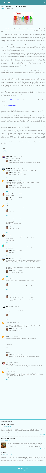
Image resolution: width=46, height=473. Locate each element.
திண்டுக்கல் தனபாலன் (10, 235)
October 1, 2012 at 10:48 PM (17, 295)
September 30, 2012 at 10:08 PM (18, 156)
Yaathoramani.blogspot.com (11, 218)
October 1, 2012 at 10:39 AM (13, 278)
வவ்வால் (7, 306)
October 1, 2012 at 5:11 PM (16, 336)
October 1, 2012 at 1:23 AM (16, 180)
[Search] (44, 2)
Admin (7, 278)
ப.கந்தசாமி (8, 205)
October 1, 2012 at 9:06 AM (17, 185)
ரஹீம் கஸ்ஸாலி (9, 156)
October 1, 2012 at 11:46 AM (14, 292)
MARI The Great (9, 180)
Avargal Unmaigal (9, 193)
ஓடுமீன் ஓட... (4, 452)
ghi (6, 371)
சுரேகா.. (11, 160)
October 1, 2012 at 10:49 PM (17, 314)
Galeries (25, 470)
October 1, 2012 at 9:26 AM (17, 226)
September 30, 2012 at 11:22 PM (18, 168)
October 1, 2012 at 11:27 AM (17, 250)
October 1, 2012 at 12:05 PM (14, 306)
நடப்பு (5, 151)
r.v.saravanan (8, 258)
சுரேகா (7, 2)
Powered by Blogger (23, 468)
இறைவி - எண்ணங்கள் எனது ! (8, 438)
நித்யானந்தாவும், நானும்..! (7, 424)
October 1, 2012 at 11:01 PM (17, 354)
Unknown (7, 322)
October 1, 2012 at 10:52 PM (17, 328)
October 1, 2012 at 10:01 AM (19, 245)
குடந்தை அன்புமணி (10, 245)
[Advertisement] (23, 408)
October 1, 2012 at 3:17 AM (17, 193)
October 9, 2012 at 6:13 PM (13, 362)
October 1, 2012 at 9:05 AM (17, 160)
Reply (7, 165)
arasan (7, 362)
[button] (44, 7)
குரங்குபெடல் (8, 336)
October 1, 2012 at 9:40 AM (19, 235)
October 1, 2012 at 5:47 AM (21, 218)
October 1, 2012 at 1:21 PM (14, 322)
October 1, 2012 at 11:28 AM (17, 270)
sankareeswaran (9, 168)
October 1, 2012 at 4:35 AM (15, 205)
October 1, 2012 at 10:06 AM (16, 258)
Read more (42, 434)
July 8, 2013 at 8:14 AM (11, 371)
